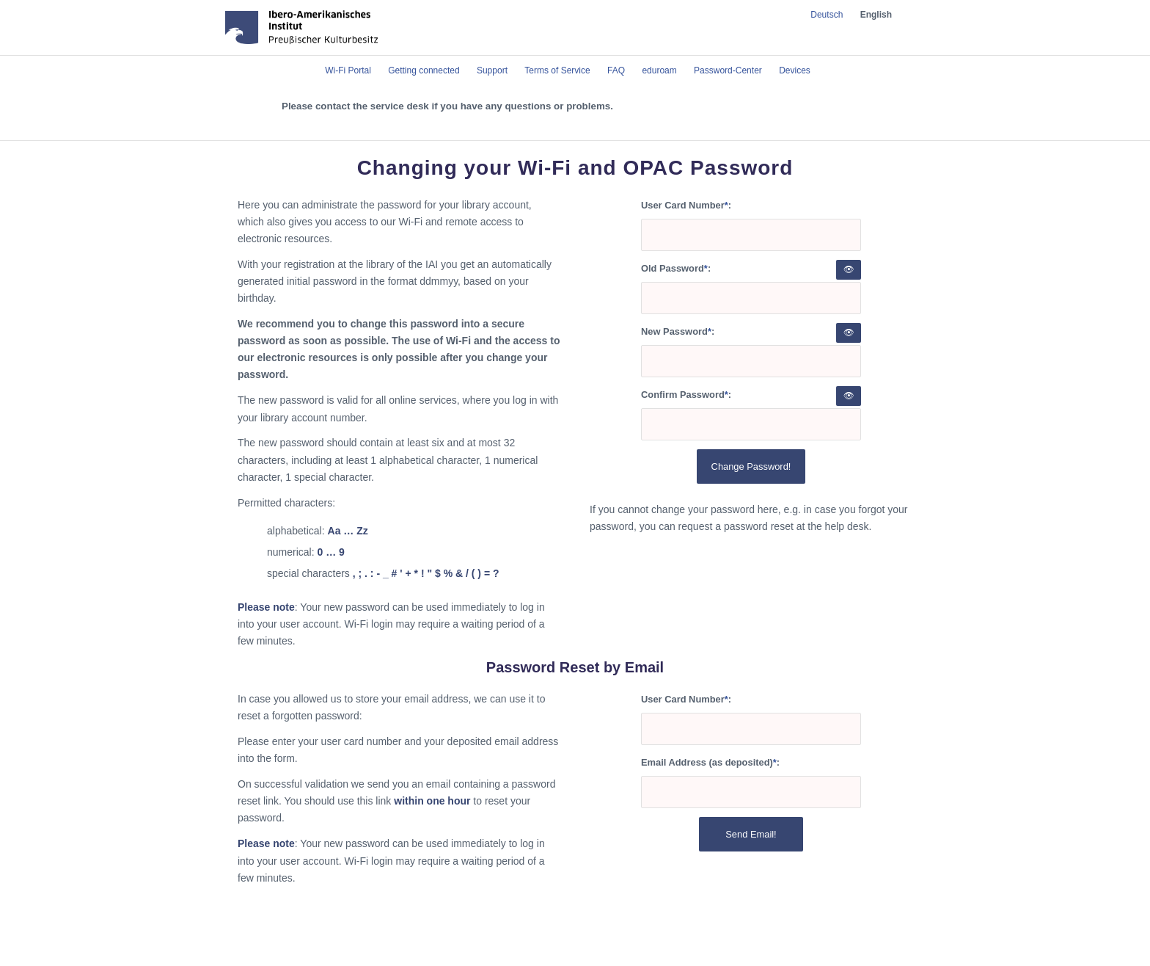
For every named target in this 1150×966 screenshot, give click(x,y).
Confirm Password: (686, 394)
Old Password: (676, 268)
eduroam (659, 70)
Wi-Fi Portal (348, 70)
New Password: (677, 331)
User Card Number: (686, 205)
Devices (794, 70)
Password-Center (728, 70)
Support (492, 70)
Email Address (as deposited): (710, 762)
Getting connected (423, 70)
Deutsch (826, 15)
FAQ (616, 70)
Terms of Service (557, 70)
